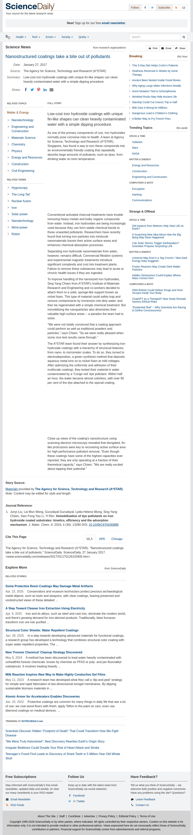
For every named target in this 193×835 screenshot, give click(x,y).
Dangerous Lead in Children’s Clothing (154, 113)
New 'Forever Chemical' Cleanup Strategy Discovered (43, 652)
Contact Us (142, 805)
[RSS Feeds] (176, 7)
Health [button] (21, 36)
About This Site (47, 816)
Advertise (89, 816)
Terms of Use (147, 816)
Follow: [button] (135, 7)
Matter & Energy (18, 112)
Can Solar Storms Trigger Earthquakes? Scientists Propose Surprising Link (155, 244)
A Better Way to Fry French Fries (151, 118)
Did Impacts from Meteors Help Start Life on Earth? (158, 227)
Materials (11, 489)
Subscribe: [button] (164, 7)
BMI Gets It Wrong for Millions (149, 107)
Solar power (20, 214)
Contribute (74, 816)
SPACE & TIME (137, 136)
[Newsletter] (184, 7)
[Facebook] (25, 89)
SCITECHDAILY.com (32, 721)
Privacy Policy (107, 816)
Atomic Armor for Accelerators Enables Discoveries (42, 696)
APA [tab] (102, 539)
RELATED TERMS (16, 179)
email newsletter (113, 23)
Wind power (19, 227)
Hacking (137, 194)
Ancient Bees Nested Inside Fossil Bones (156, 80)
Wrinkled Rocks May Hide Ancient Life (154, 96)
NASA (135, 153)
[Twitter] (32, 89)
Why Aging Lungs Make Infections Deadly (156, 85)
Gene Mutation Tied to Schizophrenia (154, 91)
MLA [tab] (89, 539)
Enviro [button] (51, 36)
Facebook (79, 795)
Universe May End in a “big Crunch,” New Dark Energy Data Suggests (159, 259)
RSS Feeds (17, 805)
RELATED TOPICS (17, 103)
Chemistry (18, 144)
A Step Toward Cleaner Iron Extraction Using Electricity (45, 608)
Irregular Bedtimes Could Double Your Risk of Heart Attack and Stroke (52, 747)
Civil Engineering (23, 170)
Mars (135, 147)
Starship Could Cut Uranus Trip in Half (154, 102)
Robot (16, 234)
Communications (142, 200)
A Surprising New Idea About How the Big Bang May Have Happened (156, 236)
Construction (20, 164)
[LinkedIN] (45, 89)
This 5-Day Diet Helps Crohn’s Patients (155, 65)
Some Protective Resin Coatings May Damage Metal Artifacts (49, 586)
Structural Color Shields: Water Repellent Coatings (42, 630)
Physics (17, 151)
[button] (153, 48)
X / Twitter (79, 801)
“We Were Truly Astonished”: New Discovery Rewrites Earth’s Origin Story (55, 741)
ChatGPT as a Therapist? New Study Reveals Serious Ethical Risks (159, 300)
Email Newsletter (20, 799)
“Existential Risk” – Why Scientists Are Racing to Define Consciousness (159, 309)
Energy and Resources (27, 157)
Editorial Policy (127, 816)
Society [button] (67, 36)
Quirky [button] (84, 36)
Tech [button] (36, 36)
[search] (184, 37)
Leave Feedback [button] (145, 799)
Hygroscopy (19, 187)
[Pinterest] (38, 89)
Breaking (135, 56)
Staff (62, 816)
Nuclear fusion (21, 201)
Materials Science (23, 137)
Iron (14, 207)
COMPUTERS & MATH (141, 182)
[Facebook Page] (145, 7)
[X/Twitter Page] (152, 7)
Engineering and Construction (23, 129)
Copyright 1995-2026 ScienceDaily (30, 821)
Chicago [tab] (117, 539)
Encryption (138, 188)
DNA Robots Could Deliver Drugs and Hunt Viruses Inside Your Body (157, 291)
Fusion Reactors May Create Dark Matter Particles (156, 268)
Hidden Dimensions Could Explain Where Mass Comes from (156, 277)
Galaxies (137, 142)
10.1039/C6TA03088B (103, 524)
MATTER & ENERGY (140, 159)
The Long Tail (21, 194)
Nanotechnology (22, 120)
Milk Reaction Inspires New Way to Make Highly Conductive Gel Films (55, 674)
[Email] (51, 89)
